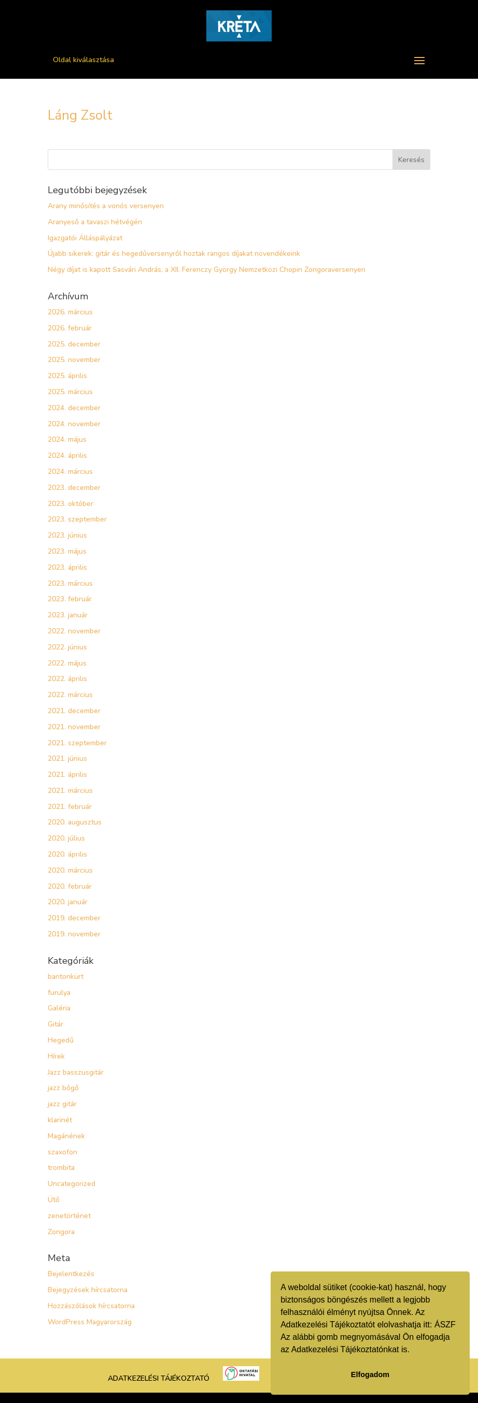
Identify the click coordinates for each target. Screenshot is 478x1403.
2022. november (74, 631)
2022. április (67, 679)
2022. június (67, 647)
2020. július (66, 838)
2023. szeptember (77, 519)
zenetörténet (69, 1216)
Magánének (66, 1136)
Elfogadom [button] (370, 1374)
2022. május (67, 663)
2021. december (74, 711)
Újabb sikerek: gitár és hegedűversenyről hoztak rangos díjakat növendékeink (174, 253)
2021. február (70, 807)
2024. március (70, 471)
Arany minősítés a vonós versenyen (106, 206)
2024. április (67, 455)
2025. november (74, 360)
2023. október (70, 504)
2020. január (68, 902)
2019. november (74, 934)
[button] (413, 1350)
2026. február (70, 328)
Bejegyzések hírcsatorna (88, 1290)
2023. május (67, 551)
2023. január (68, 615)
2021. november (74, 727)
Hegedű (61, 1040)
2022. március (70, 695)
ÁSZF (445, 1324)
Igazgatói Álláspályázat (85, 238)
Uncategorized (71, 1184)
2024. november (74, 424)
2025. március (70, 392)
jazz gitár (62, 1104)
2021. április (67, 774)
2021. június (67, 758)
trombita (61, 1168)
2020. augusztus (75, 822)
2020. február (70, 886)
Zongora (61, 1232)
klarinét (60, 1120)
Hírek (56, 1056)
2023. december (74, 488)
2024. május (67, 439)
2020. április (67, 854)
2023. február (70, 599)
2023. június (67, 535)
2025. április (67, 376)
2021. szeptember (77, 743)
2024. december (74, 408)
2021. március (70, 790)
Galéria (59, 1008)
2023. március (70, 583)
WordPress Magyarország (90, 1322)
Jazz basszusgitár (76, 1072)
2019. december (74, 918)
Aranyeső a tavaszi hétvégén (95, 222)
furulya (59, 992)
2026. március (70, 312)
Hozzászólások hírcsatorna (91, 1306)
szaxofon (62, 1152)
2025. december (74, 344)
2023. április (67, 567)
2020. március (70, 870)
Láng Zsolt (80, 115)
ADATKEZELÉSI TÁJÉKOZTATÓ (158, 1378)
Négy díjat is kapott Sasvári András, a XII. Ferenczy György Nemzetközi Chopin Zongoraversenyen (206, 269)
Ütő (54, 1200)
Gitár (55, 1024)
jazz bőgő (63, 1088)
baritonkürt (65, 976)
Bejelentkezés (71, 1274)
